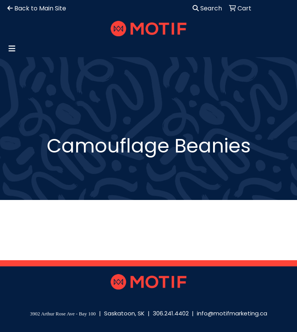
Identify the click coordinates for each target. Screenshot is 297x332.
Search (207, 8)
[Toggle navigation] (12, 48)
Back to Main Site (36, 8)
